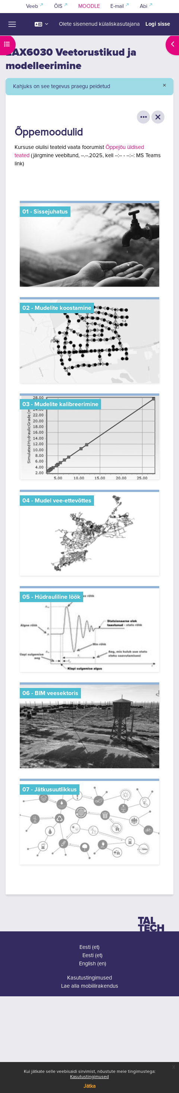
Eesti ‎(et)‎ (89, 947)
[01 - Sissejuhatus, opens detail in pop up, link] (89, 245)
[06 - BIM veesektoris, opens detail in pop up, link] (89, 726)
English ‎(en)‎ (92, 963)
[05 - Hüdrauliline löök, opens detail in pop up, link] (89, 630)
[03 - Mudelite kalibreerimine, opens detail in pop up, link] (89, 437)
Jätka (89, 1086)
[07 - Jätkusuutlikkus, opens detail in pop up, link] (89, 823)
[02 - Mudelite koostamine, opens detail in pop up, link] (89, 341)
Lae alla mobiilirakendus (89, 986)
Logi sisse (157, 24)
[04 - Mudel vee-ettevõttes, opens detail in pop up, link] (89, 534)
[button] (41, 24)
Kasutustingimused (89, 1077)
